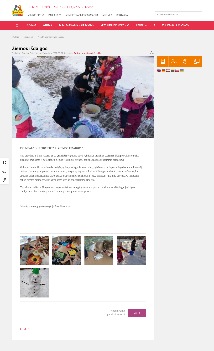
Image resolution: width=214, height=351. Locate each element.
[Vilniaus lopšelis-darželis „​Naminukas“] (20, 9)
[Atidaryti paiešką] (199, 14)
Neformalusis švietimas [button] (115, 25)
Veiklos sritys (36, 15)
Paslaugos (55, 15)
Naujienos (28, 37)
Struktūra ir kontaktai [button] (175, 25)
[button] (180, 7)
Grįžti (27, 329)
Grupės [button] (47, 25)
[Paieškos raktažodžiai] (178, 14)
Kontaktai (122, 15)
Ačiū (137, 313)
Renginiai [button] (141, 25)
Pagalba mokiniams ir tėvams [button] (76, 25)
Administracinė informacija (82, 15)
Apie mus (107, 15)
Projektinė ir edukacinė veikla (51, 37)
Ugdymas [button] (31, 25)
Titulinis (15, 37)
